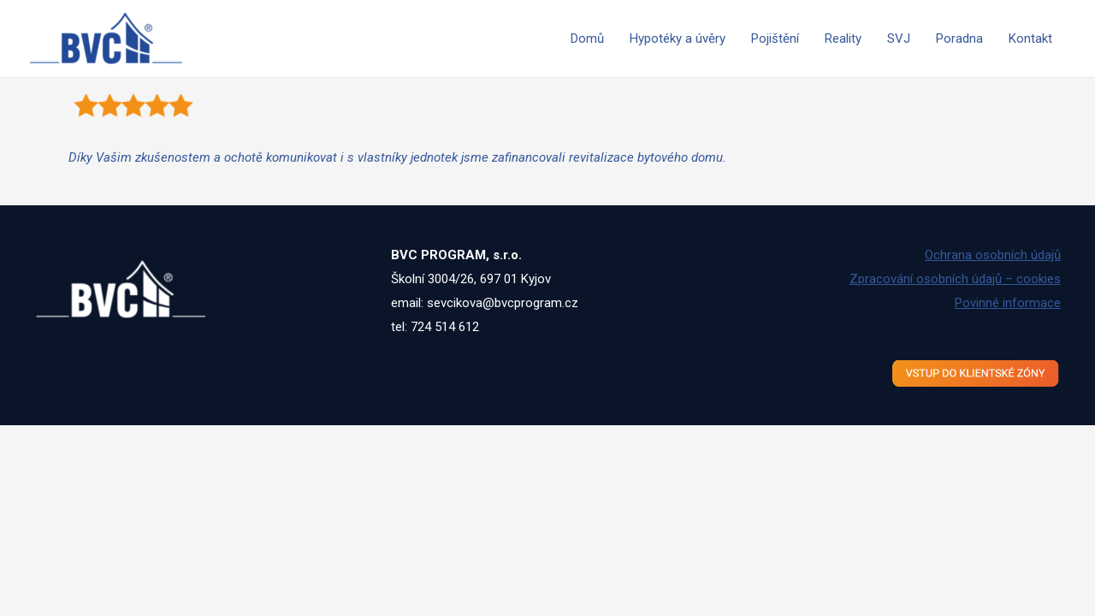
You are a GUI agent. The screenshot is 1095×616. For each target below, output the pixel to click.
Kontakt (1030, 38)
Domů (587, 38)
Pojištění (775, 38)
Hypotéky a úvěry (677, 38)
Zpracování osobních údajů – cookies (955, 279)
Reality (843, 38)
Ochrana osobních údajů (993, 255)
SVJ (898, 38)
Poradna (959, 38)
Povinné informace (1008, 303)
